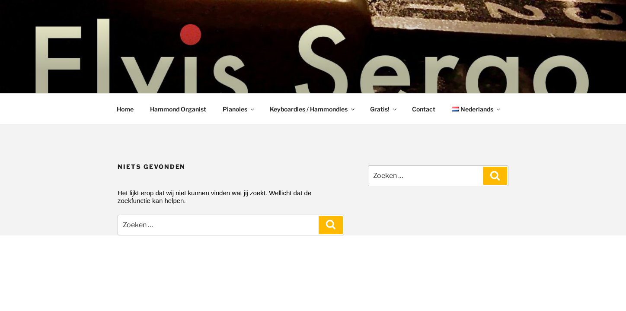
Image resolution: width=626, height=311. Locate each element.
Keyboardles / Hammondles (313, 109)
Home (125, 109)
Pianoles (239, 109)
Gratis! (384, 109)
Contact (423, 109)
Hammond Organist (178, 109)
